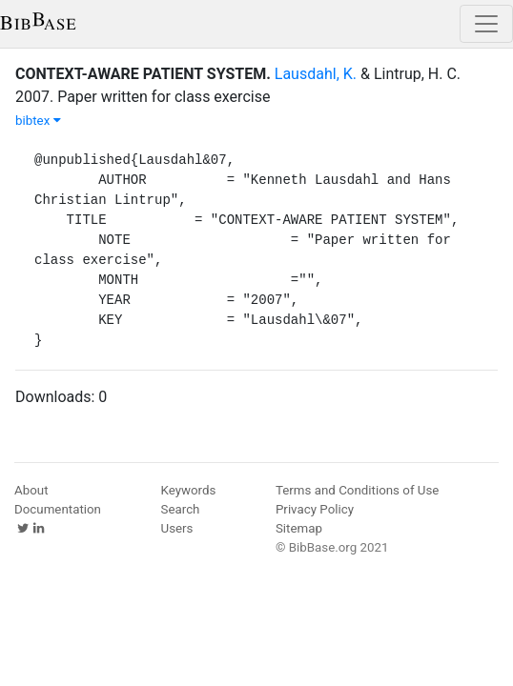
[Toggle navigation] (486, 24)
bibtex (38, 120)
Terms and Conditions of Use (357, 490)
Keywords (188, 490)
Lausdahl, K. (316, 74)
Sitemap (299, 528)
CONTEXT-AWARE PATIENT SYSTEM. (143, 74)
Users (177, 528)
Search (180, 509)
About (31, 490)
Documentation (57, 509)
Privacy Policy (315, 509)
